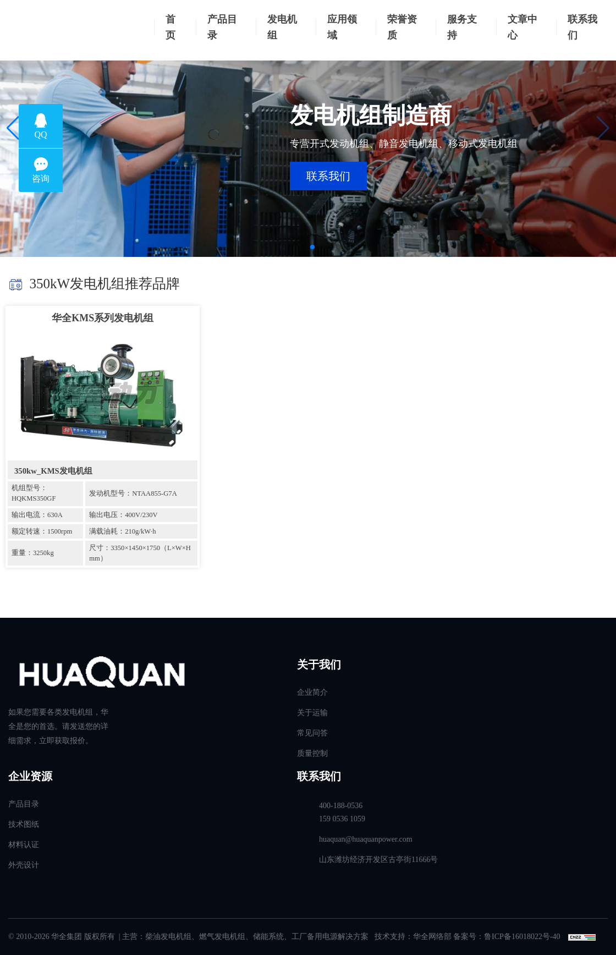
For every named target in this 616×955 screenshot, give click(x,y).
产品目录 (222, 27)
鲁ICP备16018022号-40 (522, 936)
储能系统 (268, 936)
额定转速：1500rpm (42, 531)
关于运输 (312, 713)
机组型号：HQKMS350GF (34, 493)
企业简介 (312, 692)
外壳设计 (23, 865)
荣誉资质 (402, 27)
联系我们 (582, 27)
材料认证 (23, 845)
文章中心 (522, 27)
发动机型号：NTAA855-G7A (133, 493)
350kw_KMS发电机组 (53, 470)
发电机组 (282, 27)
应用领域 (342, 27)
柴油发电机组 (168, 936)
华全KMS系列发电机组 (102, 317)
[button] (13, 128)
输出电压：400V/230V (123, 515)
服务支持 (462, 27)
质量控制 (312, 753)
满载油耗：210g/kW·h (122, 531)
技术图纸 (23, 824)
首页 (170, 27)
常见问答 (312, 733)
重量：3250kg (33, 553)
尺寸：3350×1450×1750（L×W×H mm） (140, 553)
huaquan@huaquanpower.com (366, 839)
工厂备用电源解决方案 (330, 936)
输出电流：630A (37, 515)
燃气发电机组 (222, 936)
